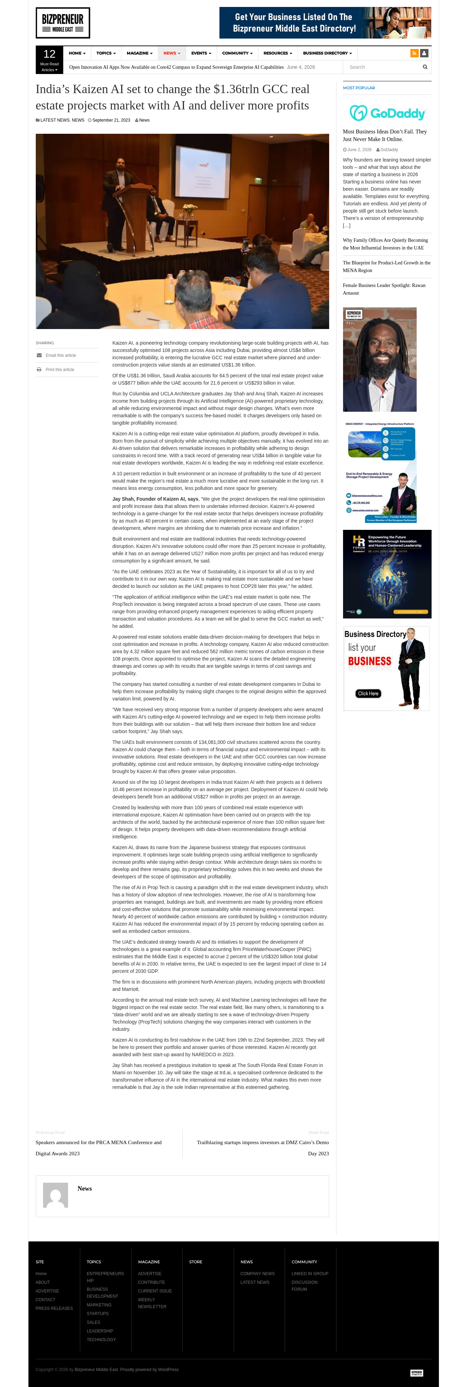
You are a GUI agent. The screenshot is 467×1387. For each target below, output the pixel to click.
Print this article (55, 369)
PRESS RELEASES (54, 1308)
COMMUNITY (237, 53)
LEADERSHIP (100, 1331)
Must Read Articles (49, 60)
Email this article (56, 355)
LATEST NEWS (55, 120)
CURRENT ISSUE (155, 1291)
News (144, 120)
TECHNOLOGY (101, 1339)
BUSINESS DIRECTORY (327, 53)
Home (41, 1273)
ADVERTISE (47, 1291)
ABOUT (43, 1282)
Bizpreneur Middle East (96, 1369)
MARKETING (99, 1305)
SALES (93, 1322)
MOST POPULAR (359, 87)
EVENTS (201, 53)
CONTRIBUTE (151, 1282)
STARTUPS (98, 1313)
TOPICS (106, 53)
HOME (77, 53)
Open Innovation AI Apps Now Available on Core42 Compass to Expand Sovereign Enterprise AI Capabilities (176, 67)
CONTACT (46, 1299)
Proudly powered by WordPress (149, 1369)
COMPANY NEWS (258, 1273)
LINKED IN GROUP (310, 1273)
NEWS (172, 53)
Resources (278, 53)
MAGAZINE (140, 53)
